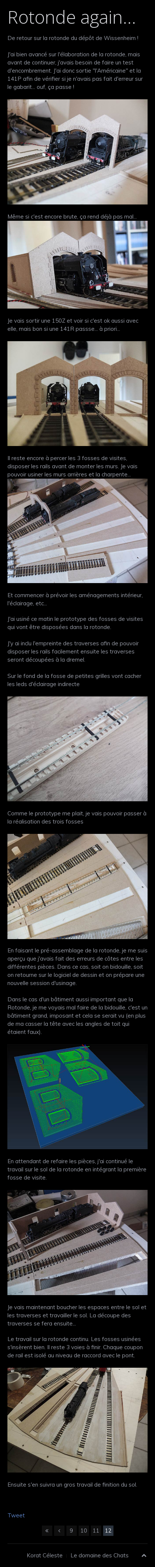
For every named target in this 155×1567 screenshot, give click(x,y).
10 (83, 1530)
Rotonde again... (71, 17)
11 (96, 1530)
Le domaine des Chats (99, 1555)
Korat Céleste (45, 1555)
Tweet (16, 1515)
